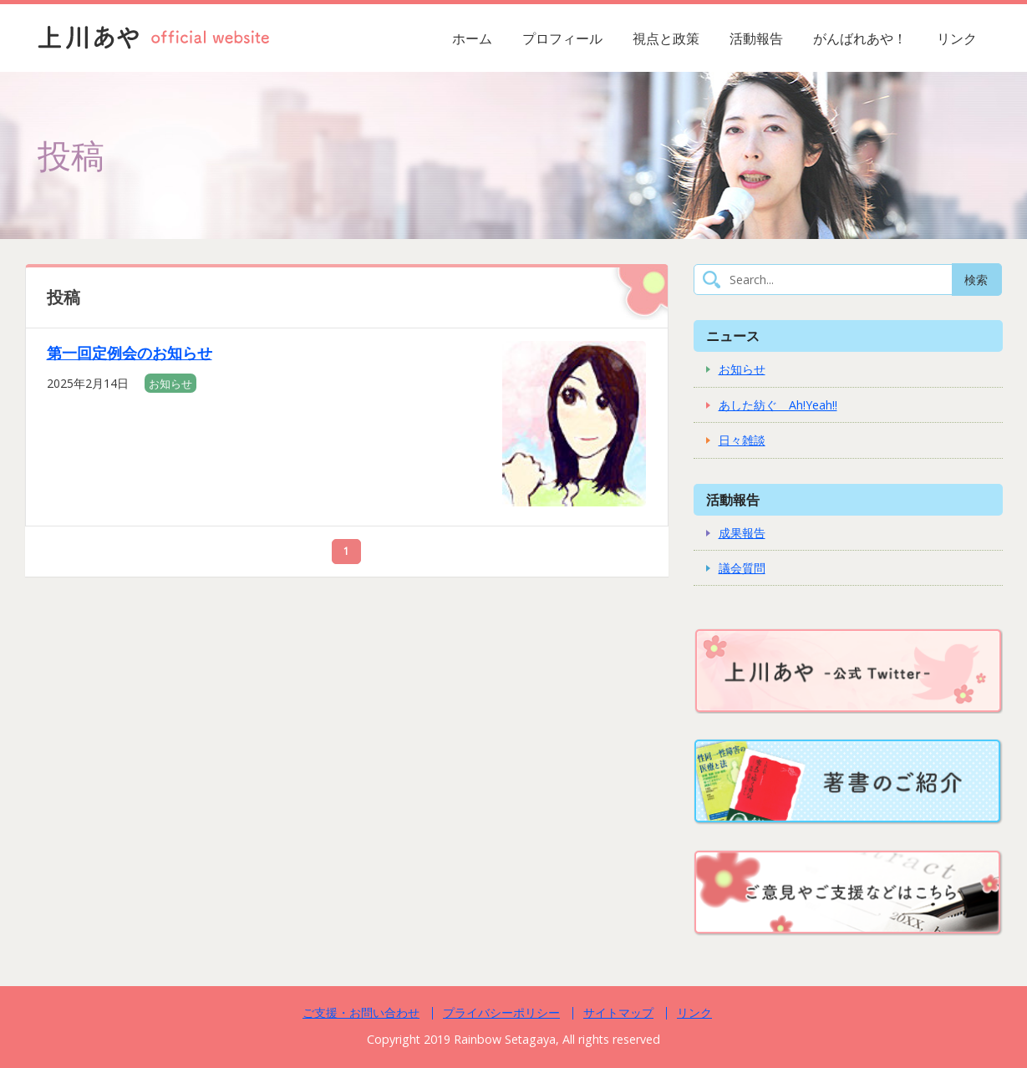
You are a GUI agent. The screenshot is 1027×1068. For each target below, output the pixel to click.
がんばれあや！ (860, 38)
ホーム (472, 38)
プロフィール (562, 38)
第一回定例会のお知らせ (129, 353)
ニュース (733, 335)
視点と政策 (666, 38)
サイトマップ (618, 1012)
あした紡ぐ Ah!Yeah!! (778, 405)
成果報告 (742, 533)
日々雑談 (742, 440)
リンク (957, 38)
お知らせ (170, 383)
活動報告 (756, 38)
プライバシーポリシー (501, 1012)
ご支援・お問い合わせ (361, 1012)
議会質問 (742, 568)
